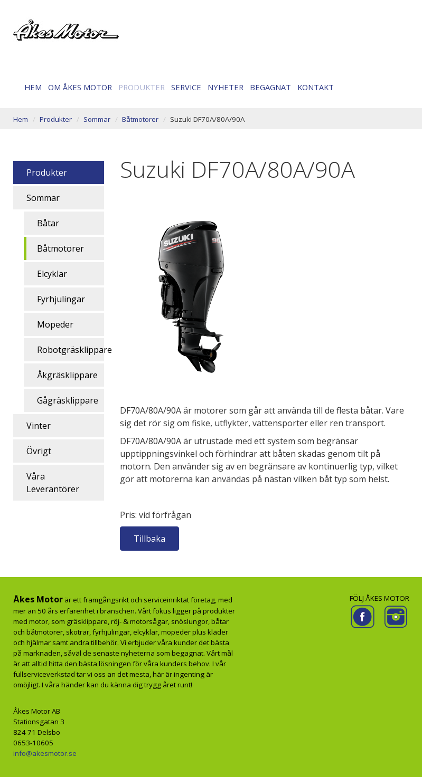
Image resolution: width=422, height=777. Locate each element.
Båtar (48, 223)
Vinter (38, 425)
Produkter (141, 87)
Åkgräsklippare (67, 375)
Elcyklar (52, 274)
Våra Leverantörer (52, 483)
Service (186, 87)
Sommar (96, 119)
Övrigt (38, 451)
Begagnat (270, 87)
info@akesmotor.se (45, 753)
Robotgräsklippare (71, 350)
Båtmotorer (140, 119)
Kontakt (315, 87)
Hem (33, 87)
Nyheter (225, 87)
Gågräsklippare (67, 400)
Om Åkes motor (80, 87)
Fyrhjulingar (61, 299)
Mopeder (55, 324)
